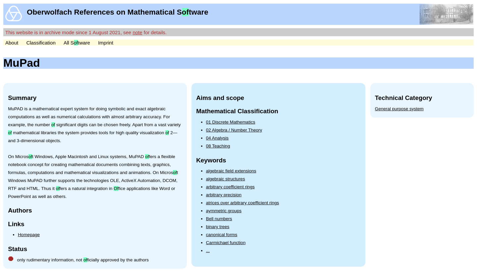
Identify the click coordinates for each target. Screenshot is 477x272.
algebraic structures (225, 178)
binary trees (218, 226)
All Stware (77, 42)
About (11, 42)
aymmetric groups (223, 210)
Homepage (29, 234)
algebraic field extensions (231, 170)
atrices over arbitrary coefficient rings (242, 202)
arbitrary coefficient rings (230, 186)
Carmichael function (225, 242)
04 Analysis (217, 138)
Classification (40, 42)
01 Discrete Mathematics (230, 122)
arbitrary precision (223, 194)
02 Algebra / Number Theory (234, 130)
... (208, 250)
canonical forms (222, 234)
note (137, 32)
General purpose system (399, 108)
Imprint (105, 42)
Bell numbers (219, 218)
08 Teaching (218, 145)
